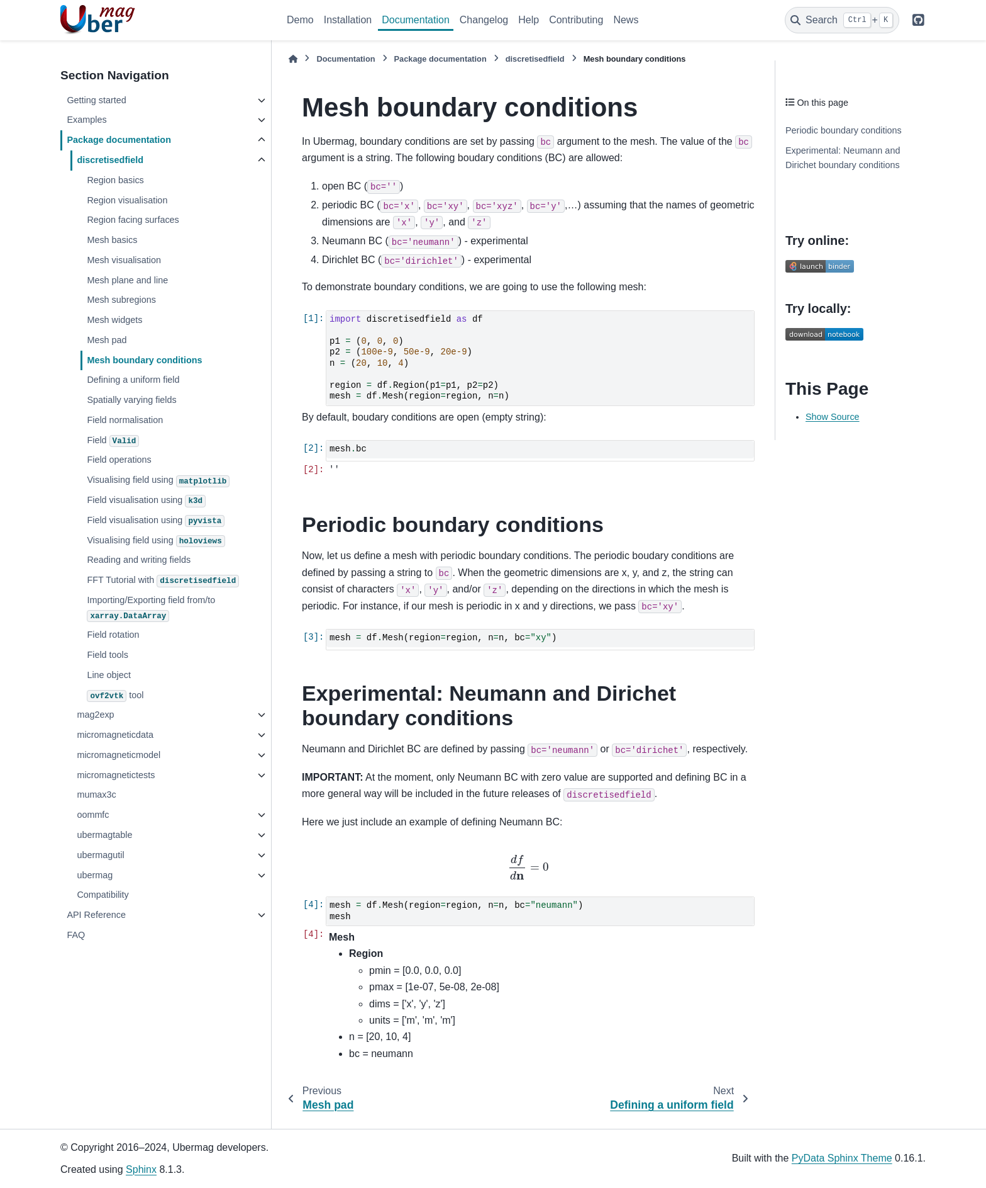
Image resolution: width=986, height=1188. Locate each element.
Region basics (115, 180)
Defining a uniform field (133, 380)
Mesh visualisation (124, 260)
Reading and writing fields (139, 560)
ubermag (95, 875)
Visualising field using (158, 481)
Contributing (576, 19)
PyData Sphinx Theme (842, 1158)
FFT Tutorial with (163, 581)
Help (528, 19)
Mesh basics (112, 240)
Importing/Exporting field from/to (151, 608)
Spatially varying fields (131, 400)
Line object (109, 675)
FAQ (76, 935)
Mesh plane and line (127, 280)
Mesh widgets (114, 320)
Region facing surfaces (133, 220)
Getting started (96, 100)
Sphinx (141, 1169)
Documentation (416, 19)
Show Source (833, 417)
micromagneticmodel (118, 755)
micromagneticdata (115, 735)
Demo (300, 19)
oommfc (93, 815)
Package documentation (119, 140)
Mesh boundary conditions (144, 360)
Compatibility (102, 895)
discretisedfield (110, 160)
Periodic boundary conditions (843, 130)
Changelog (484, 19)
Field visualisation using (146, 501)
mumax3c (96, 794)
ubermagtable (104, 835)
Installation (348, 19)
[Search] (842, 20)
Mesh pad (106, 340)
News (625, 19)
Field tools (107, 655)
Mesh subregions (121, 300)
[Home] (293, 58)
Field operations (119, 460)
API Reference (96, 915)
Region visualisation (127, 200)
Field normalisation (125, 420)
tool (115, 696)
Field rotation (113, 635)
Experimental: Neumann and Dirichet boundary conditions (842, 158)
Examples (86, 120)
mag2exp (95, 715)
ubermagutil (100, 855)
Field (113, 441)
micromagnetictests (116, 775)
